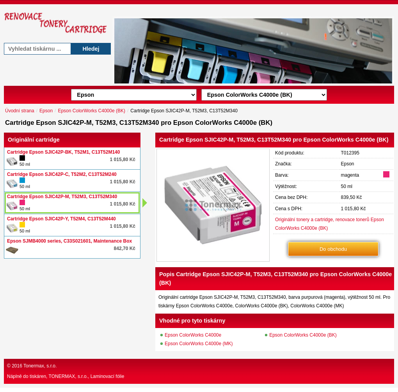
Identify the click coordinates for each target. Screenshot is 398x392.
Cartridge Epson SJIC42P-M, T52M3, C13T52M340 (62, 196)
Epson (46, 111)
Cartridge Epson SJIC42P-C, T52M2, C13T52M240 (62, 174)
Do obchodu (333, 249)
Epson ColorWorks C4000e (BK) (91, 111)
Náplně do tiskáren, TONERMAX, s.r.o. (47, 376)
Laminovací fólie (107, 376)
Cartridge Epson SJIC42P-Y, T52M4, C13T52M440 (61, 219)
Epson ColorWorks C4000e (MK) (199, 343)
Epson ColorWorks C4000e (193, 335)
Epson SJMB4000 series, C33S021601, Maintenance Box (69, 241)
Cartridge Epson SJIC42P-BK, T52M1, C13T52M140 (63, 152)
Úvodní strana (19, 111)
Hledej (90, 49)
